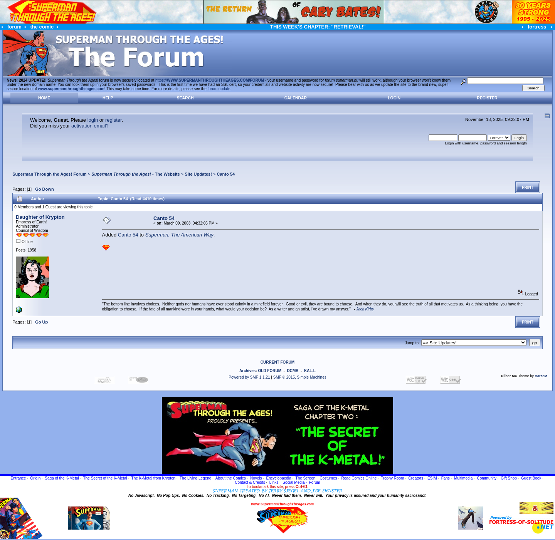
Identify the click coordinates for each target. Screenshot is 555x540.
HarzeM (541, 376)
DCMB (292, 371)
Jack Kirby (365, 309)
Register (487, 98)
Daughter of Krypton (40, 217)
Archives (247, 371)
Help (108, 98)
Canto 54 (226, 174)
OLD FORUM (269, 371)
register (113, 120)
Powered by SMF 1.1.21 (249, 377)
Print (527, 187)
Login (394, 98)
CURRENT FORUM (277, 362)
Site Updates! (198, 174)
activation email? (90, 126)
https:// (209, 80)
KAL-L (310, 371)
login (92, 120)
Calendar (295, 98)
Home (44, 98)
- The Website (135, 174)
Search (185, 98)
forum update (219, 89)
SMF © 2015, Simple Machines (299, 377)
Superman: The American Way (179, 235)
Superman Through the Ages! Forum (49, 174)
